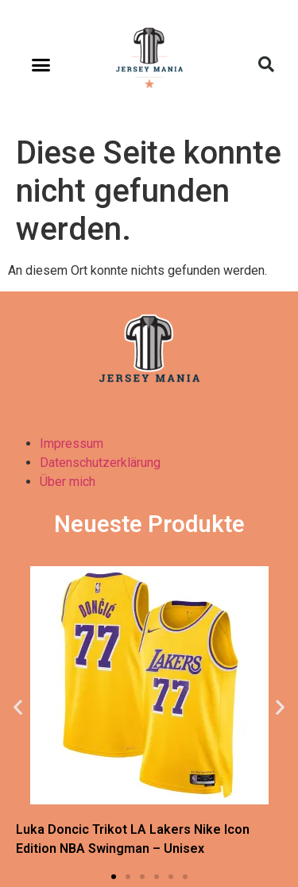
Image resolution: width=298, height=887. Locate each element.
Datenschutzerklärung (100, 462)
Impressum (71, 443)
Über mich (67, 481)
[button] (41, 64)
